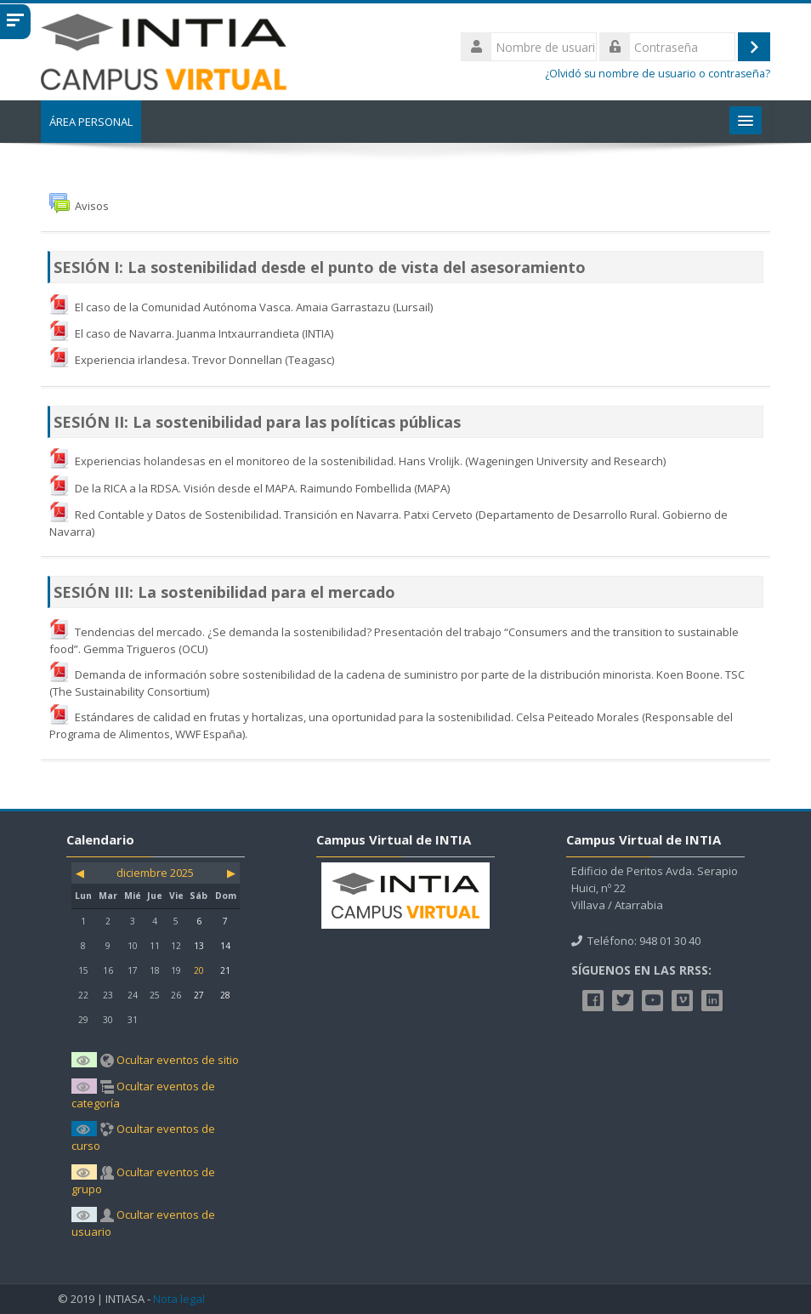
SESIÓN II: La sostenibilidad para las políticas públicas (257, 422)
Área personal (91, 121)
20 (199, 970)
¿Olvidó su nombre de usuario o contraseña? (657, 73)
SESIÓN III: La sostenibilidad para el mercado (224, 592)
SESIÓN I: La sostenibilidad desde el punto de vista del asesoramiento (320, 267)
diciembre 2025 (155, 872)
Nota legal (179, 1299)
